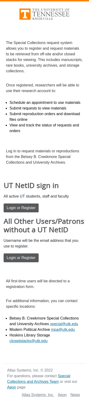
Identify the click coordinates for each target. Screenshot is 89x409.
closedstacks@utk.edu (28, 341)
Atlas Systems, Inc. (38, 395)
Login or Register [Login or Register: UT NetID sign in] (21, 208)
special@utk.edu (64, 324)
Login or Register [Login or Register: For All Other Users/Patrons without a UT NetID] (21, 258)
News (75, 395)
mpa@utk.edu (63, 330)
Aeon (11, 387)
